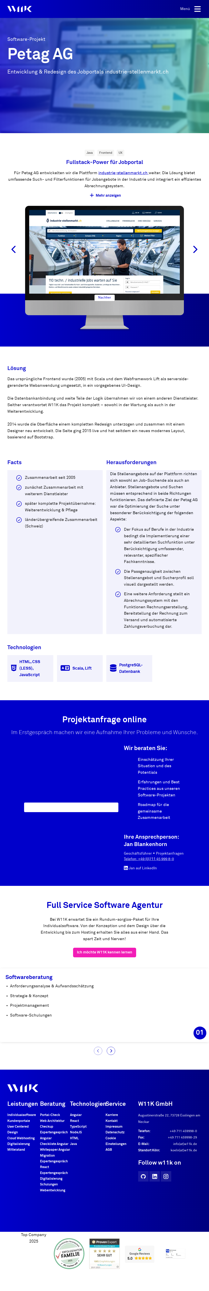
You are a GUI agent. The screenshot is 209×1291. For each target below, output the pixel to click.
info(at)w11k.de (185, 1150)
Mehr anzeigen (105, 195)
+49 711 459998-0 (183, 1137)
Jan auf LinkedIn (140, 868)
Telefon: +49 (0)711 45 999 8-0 (149, 859)
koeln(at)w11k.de (184, 1156)
